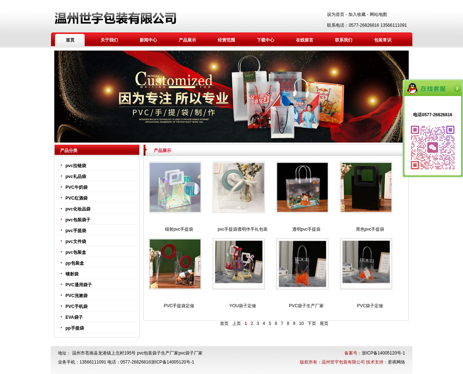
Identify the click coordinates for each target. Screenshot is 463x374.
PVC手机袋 (76, 306)
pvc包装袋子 (77, 219)
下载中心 (265, 40)
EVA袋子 (74, 317)
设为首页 (335, 14)
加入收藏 (357, 14)
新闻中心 (148, 40)
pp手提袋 (74, 328)
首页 (70, 40)
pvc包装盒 (75, 252)
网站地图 (378, 14)
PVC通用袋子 (78, 284)
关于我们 (109, 40)
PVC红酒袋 (76, 198)
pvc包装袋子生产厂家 (158, 353)
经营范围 (226, 40)
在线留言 (304, 40)
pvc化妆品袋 (77, 209)
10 (301, 323)
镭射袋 (71, 274)
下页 (311, 323)
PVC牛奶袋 (76, 187)
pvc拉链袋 (75, 165)
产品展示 (187, 40)
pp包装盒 (74, 263)
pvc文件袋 (75, 241)
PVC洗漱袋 (76, 295)
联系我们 (343, 40)
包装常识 (382, 40)
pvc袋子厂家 (190, 353)
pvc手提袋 (75, 230)
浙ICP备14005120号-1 (383, 353)
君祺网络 (396, 362)
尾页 (324, 323)
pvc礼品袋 (75, 176)
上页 (236, 323)
